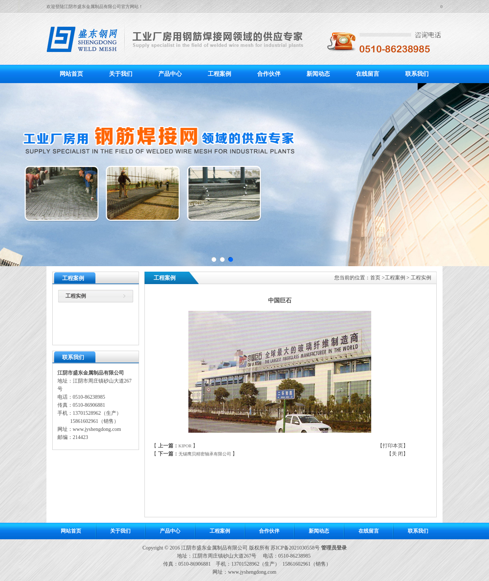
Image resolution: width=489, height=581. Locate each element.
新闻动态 (318, 74)
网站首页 (71, 74)
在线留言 (367, 74)
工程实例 (75, 296)
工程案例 (219, 74)
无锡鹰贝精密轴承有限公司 (204, 454)
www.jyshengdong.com (97, 429)
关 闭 (397, 454)
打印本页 (393, 445)
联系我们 (417, 74)
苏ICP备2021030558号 (295, 548)
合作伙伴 (269, 74)
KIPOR (185, 445)
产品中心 (170, 74)
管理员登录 (334, 548)
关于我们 (120, 74)
